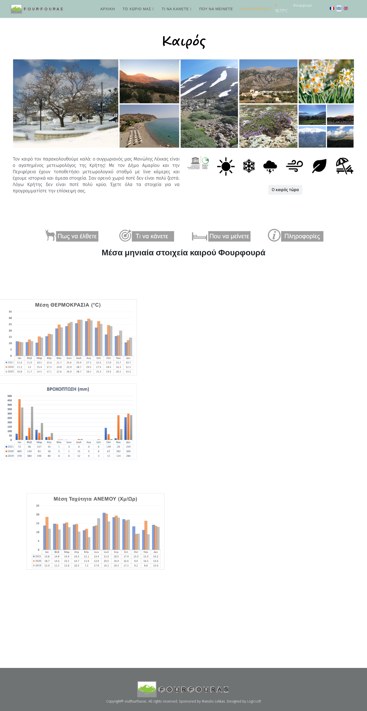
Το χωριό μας (137, 9)
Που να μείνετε (216, 9)
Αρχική (107, 9)
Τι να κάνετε (175, 9)
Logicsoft (254, 701)
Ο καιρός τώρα (290, 189)
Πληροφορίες (255, 9)
